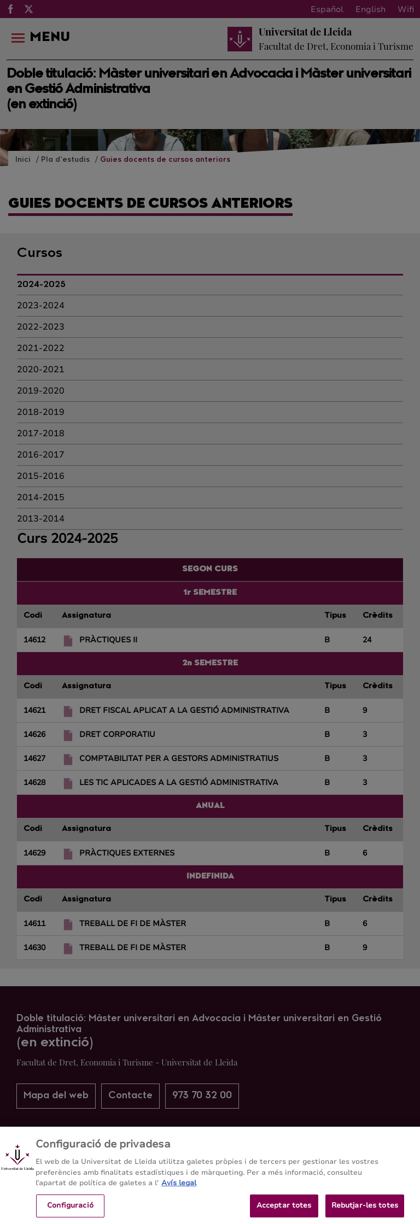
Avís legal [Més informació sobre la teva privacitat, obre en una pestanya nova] (178, 1191)
